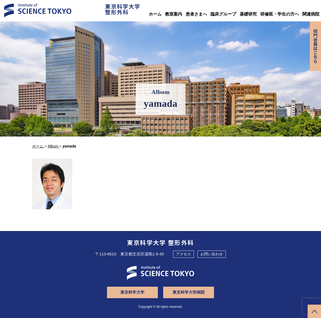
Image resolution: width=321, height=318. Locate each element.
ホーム (155, 14)
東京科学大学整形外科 (122, 9)
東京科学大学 (132, 292)
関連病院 (310, 14)
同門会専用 (315, 46)
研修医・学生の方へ (279, 14)
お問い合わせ (211, 254)
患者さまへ (196, 14)
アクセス (183, 254)
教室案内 (173, 14)
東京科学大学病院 (189, 292)
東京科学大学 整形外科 (160, 242)
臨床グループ (223, 14)
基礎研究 (248, 14)
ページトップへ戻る (314, 311)
